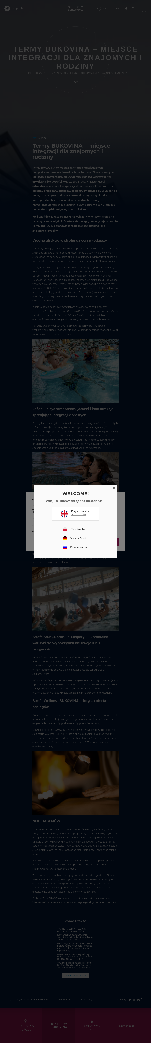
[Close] (114, 488)
